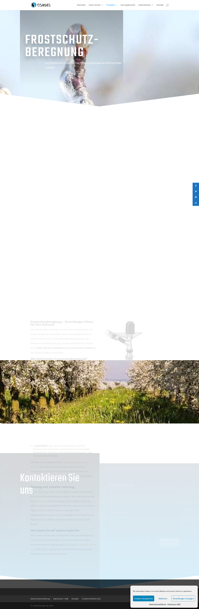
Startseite (81, 5)
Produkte (110, 5)
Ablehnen (163, 598)
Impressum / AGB (173, 604)
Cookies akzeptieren (143, 598)
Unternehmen (144, 5)
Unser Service (95, 5)
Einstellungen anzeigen (183, 598)
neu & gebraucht (128, 5)
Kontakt (160, 5)
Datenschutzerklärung (157, 604)
